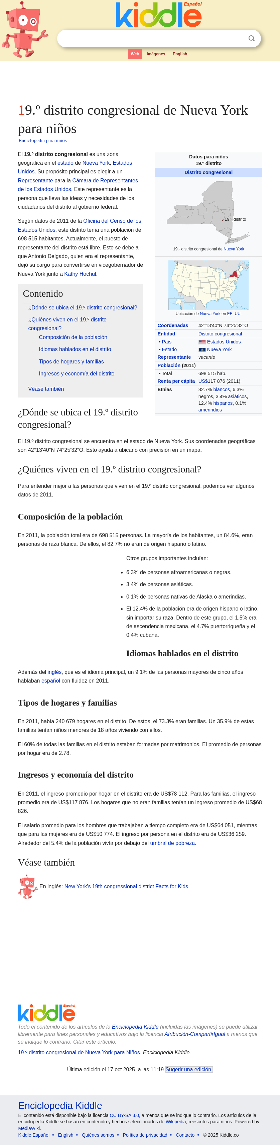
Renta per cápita (176, 381)
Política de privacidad (145, 1135)
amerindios (210, 409)
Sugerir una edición (188, 1069)
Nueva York (234, 249)
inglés (55, 672)
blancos (222, 389)
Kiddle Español (33, 1135)
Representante (174, 357)
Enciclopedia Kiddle (135, 1027)
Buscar (252, 38)
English (180, 54)
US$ (203, 381)
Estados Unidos (224, 341)
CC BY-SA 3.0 (124, 1115)
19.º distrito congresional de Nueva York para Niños (79, 1052)
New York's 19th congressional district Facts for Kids (126, 886)
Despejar (238, 38)
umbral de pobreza (172, 843)
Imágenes (156, 54)
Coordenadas (172, 325)
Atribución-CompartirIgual (194, 1034)
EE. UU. (234, 313)
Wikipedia (176, 1121)
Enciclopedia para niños (43, 140)
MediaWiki (29, 1128)
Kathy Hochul (80, 274)
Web (135, 54)
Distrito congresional (208, 172)
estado (65, 163)
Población (168, 365)
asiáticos (237, 396)
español (50, 681)
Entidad (166, 333)
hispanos (223, 403)
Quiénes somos (98, 1135)
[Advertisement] (140, 80)
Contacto (185, 1135)
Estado (169, 349)
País (166, 341)
